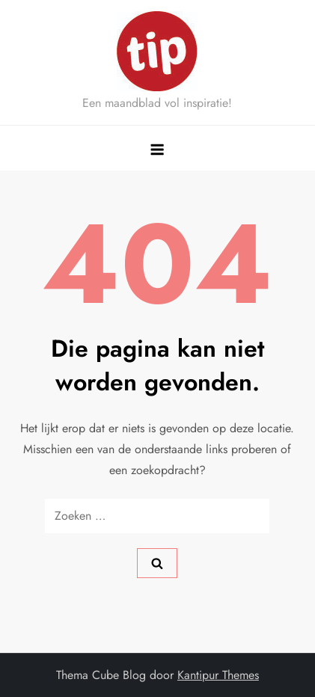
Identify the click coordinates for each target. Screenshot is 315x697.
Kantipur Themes (218, 675)
